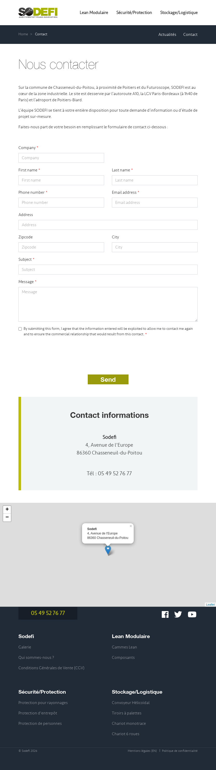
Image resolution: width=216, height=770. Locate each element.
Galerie (24, 647)
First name (27, 170)
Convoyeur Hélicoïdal (131, 702)
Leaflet (210, 604)
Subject (25, 259)
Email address (124, 192)
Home (23, 34)
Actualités (167, 34)
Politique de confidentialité (180, 751)
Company (27, 147)
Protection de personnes (40, 723)
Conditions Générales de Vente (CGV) (51, 668)
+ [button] (7, 510)
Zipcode (25, 237)
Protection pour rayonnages (43, 702)
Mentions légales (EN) (142, 751)
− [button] (7, 517)
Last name (121, 170)
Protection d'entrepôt (37, 713)
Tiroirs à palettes (126, 713)
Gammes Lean (124, 647)
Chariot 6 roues (125, 733)
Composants (123, 657)
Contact (190, 34)
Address (25, 214)
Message (26, 281)
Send (108, 379)
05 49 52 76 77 (115, 473)
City (115, 237)
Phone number (31, 192)
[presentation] (57, 352)
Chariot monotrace (129, 723)
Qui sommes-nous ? (36, 657)
